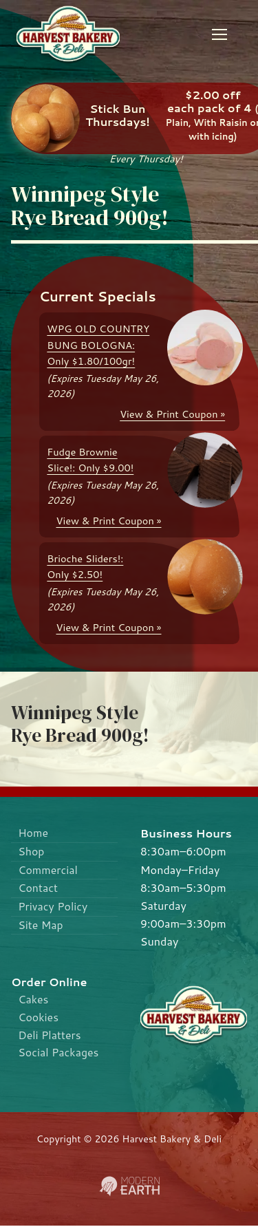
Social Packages (59, 1054)
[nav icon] (219, 34)
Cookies (38, 1017)
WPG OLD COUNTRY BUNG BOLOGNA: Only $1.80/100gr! (98, 344)
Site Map (41, 927)
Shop (31, 852)
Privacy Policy (53, 908)
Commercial (48, 871)
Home (33, 833)
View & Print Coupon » (172, 414)
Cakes (33, 999)
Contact (38, 889)
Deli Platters (50, 1036)
